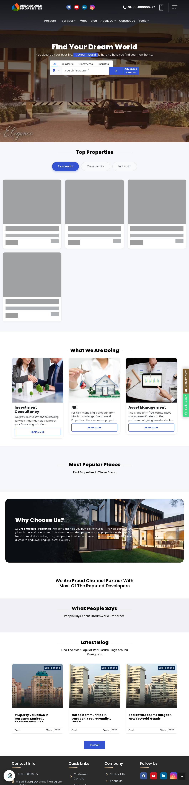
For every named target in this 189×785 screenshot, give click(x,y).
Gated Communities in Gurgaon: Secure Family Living (90, 718)
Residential (67, 64)
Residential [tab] (65, 166)
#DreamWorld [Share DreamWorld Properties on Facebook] (85, 55)
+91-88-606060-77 (140, 7)
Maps (83, 21)
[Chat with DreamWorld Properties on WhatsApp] (186, 405)
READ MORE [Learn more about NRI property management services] (103, 427)
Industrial (104, 64)
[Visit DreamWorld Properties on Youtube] (76, 7)
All (54, 64)
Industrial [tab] (124, 166)
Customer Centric (79, 776)
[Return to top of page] (181, 776)
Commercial (86, 64)
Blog (94, 21)
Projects (51, 21)
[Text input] (85, 71)
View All (94, 745)
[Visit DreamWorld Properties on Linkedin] (84, 7)
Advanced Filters (131, 70)
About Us (108, 21)
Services (69, 21)
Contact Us (127, 21)
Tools (144, 21)
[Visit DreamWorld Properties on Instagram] (92, 7)
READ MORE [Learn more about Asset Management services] (160, 427)
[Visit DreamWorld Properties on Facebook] (68, 7)
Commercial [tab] (95, 166)
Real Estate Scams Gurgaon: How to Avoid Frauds (150, 716)
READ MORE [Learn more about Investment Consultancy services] (46, 431)
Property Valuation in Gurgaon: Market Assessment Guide (31, 718)
